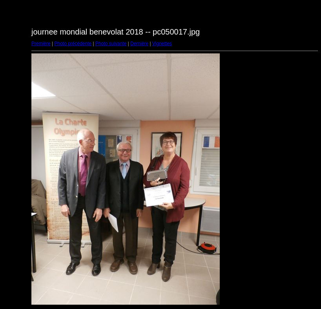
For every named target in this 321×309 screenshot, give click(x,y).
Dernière (139, 43)
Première (41, 43)
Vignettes (162, 43)
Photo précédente (72, 43)
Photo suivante (110, 43)
